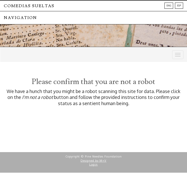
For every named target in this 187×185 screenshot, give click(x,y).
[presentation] (47, 123)
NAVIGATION (20, 17)
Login (93, 164)
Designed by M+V (93, 160)
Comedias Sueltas (29, 5)
